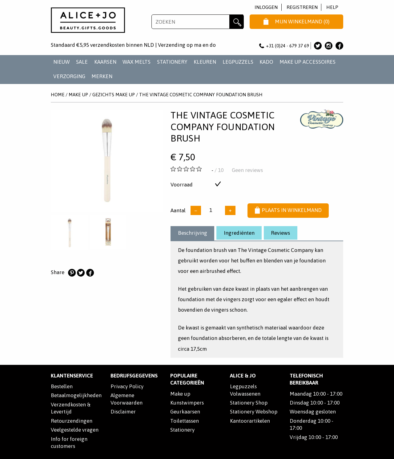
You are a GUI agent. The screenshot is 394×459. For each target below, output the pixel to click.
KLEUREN (205, 62)
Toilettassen (184, 421)
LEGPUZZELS (238, 62)
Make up (180, 394)
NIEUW (61, 62)
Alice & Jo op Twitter (318, 46)
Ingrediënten (239, 233)
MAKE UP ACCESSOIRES (307, 62)
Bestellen (62, 386)
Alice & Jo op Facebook (339, 46)
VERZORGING (69, 76)
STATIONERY (172, 62)
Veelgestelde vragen (74, 430)
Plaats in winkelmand (288, 210)
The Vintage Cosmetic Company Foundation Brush (201, 94)
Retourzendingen (71, 421)
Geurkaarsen (185, 412)
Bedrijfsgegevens (134, 376)
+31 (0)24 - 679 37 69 (284, 45)
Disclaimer (123, 412)
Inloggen (266, 7)
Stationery (182, 430)
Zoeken (236, 21)
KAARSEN (105, 62)
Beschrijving (192, 233)
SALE (82, 62)
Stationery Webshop (253, 412)
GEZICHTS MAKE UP (113, 94)
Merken (101, 76)
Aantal (178, 210)
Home (57, 94)
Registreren (302, 7)
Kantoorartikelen (250, 421)
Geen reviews (247, 170)
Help (332, 7)
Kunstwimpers (187, 403)
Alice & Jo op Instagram (328, 46)
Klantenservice (72, 376)
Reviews (280, 233)
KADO (266, 62)
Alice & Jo (243, 376)
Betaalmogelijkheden (76, 395)
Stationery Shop (248, 403)
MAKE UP (78, 94)
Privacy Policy (127, 386)
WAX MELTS (137, 62)
